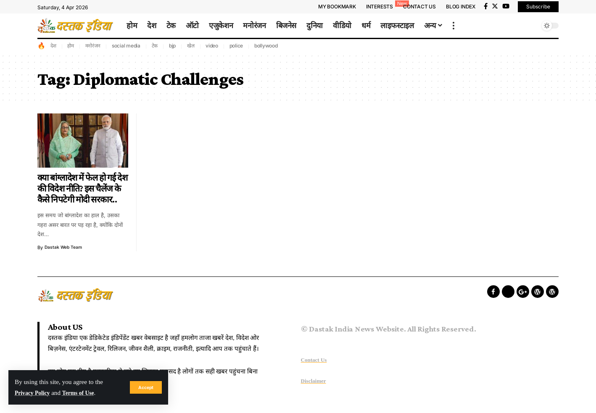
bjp (172, 45)
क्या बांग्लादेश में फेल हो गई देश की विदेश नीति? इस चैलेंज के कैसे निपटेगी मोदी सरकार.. (82, 189)
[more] (453, 26)
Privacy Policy (34, 392)
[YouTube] (506, 6)
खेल (191, 45)
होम (70, 45)
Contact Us (314, 360)
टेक (155, 45)
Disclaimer (313, 381)
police (236, 45)
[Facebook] (486, 6)
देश (53, 45)
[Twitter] (495, 6)
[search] (531, 25)
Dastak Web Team (64, 247)
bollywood (266, 45)
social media (126, 45)
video (212, 45)
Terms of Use (84, 392)
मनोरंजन (93, 45)
